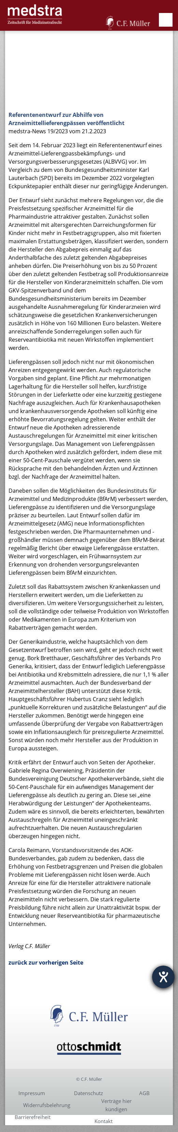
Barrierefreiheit (32, 1117)
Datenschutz (88, 1093)
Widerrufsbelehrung (46, 1105)
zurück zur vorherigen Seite (46, 962)
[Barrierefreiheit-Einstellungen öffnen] (163, 977)
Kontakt (103, 1121)
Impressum (31, 1093)
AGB (144, 1093)
